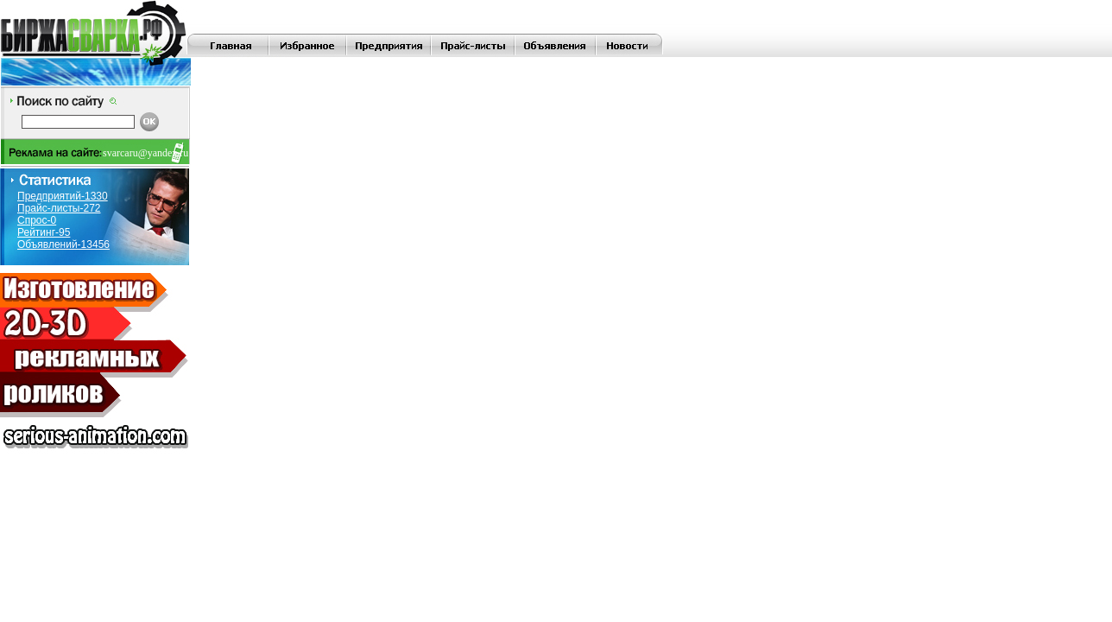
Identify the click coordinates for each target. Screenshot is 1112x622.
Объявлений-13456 (63, 244)
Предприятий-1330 (62, 196)
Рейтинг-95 (43, 232)
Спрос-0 (36, 220)
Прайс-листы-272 (59, 208)
